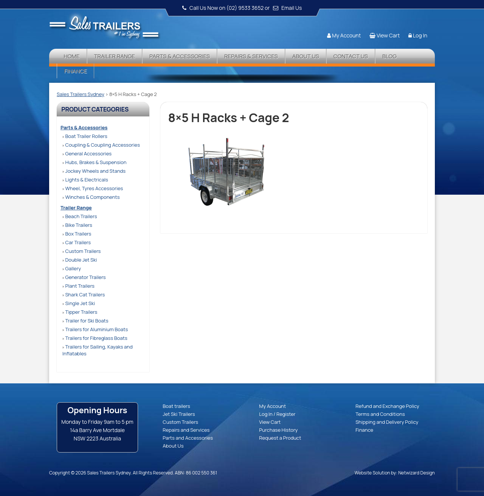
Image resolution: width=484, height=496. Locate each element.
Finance (75, 71)
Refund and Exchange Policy (387, 406)
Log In (420, 35)
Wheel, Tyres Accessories (92, 188)
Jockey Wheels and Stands (94, 170)
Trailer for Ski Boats (85, 320)
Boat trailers (176, 406)
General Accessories (87, 153)
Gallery (71, 268)
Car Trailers (76, 242)
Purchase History (278, 429)
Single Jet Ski (78, 303)
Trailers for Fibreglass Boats (94, 338)
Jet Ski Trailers (179, 414)
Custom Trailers (81, 251)
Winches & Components (90, 197)
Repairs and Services (186, 429)
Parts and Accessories (188, 437)
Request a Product (280, 437)
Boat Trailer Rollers (84, 136)
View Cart (388, 35)
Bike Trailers (77, 225)
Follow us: (413, 20)
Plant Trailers (78, 285)
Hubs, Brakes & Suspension (94, 162)
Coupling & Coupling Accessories (101, 144)
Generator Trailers (84, 277)
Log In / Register (277, 414)
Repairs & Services (251, 56)
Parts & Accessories (179, 56)
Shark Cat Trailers (83, 294)
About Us (305, 56)
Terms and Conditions (380, 414)
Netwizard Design (416, 473)
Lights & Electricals (85, 179)
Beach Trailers (79, 216)
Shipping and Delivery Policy (386, 421)
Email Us (291, 7)
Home (71, 56)
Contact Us (351, 56)
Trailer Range (114, 56)
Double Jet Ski (79, 259)
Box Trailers (76, 233)
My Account (346, 35)
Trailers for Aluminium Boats (95, 329)
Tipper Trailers (79, 311)
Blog (389, 56)
